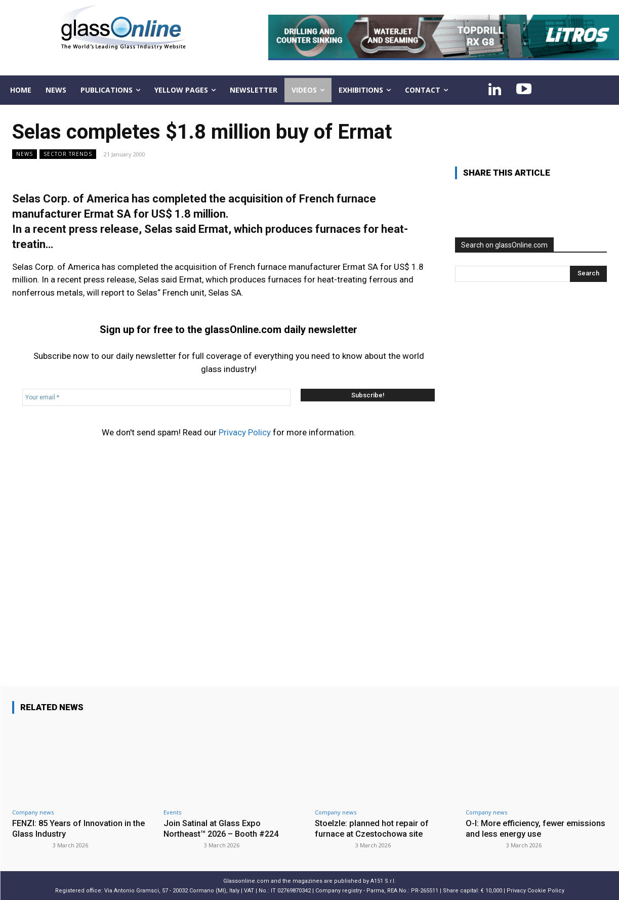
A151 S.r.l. (383, 880)
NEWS (24, 154)
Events (172, 812)
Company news (33, 812)
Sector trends (67, 154)
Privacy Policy (245, 432)
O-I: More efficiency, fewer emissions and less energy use (525, 828)
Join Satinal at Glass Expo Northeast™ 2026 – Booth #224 (224, 828)
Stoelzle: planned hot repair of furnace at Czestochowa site (373, 828)
